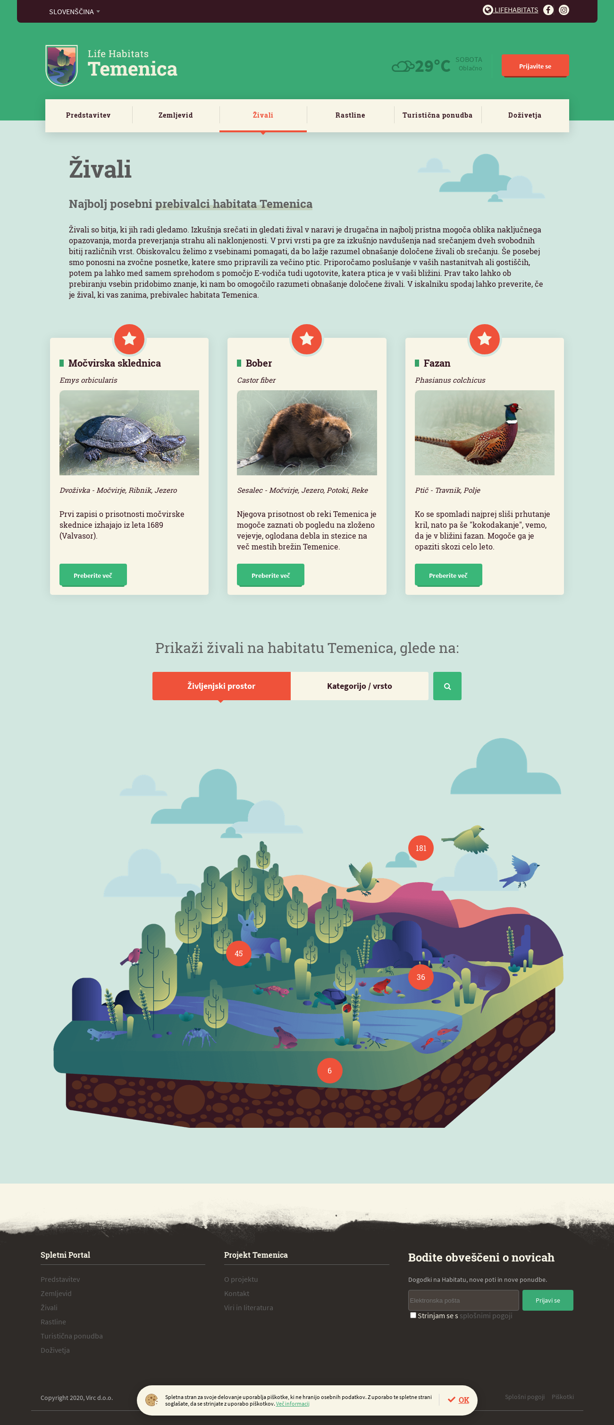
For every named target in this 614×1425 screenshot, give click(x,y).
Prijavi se (548, 1300)
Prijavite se (535, 66)
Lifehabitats (510, 9)
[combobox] (74, 11)
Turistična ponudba (438, 115)
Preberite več (93, 575)
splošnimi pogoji (486, 1315)
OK (464, 1400)
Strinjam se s (461, 1315)
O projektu (241, 1279)
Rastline (350, 115)
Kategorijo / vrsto (359, 685)
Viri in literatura (248, 1307)
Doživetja (525, 115)
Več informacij (293, 1403)
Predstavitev (88, 115)
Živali (263, 115)
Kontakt (236, 1293)
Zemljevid (176, 115)
